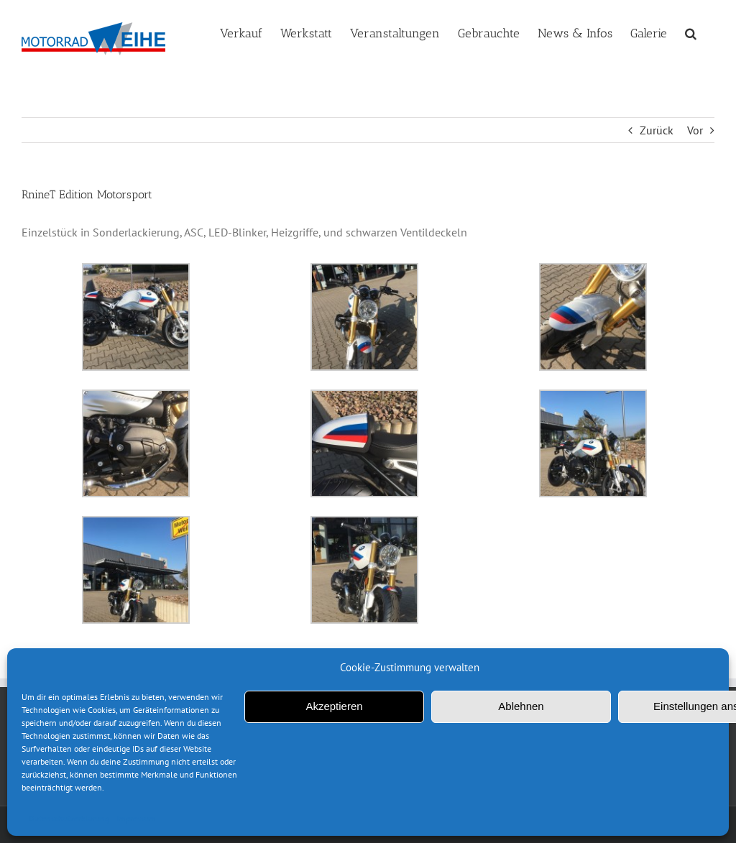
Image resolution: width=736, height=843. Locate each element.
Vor (695, 130)
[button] (690, 31)
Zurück (656, 130)
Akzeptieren (333, 706)
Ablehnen (520, 706)
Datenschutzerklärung (69, 818)
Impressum (136, 818)
